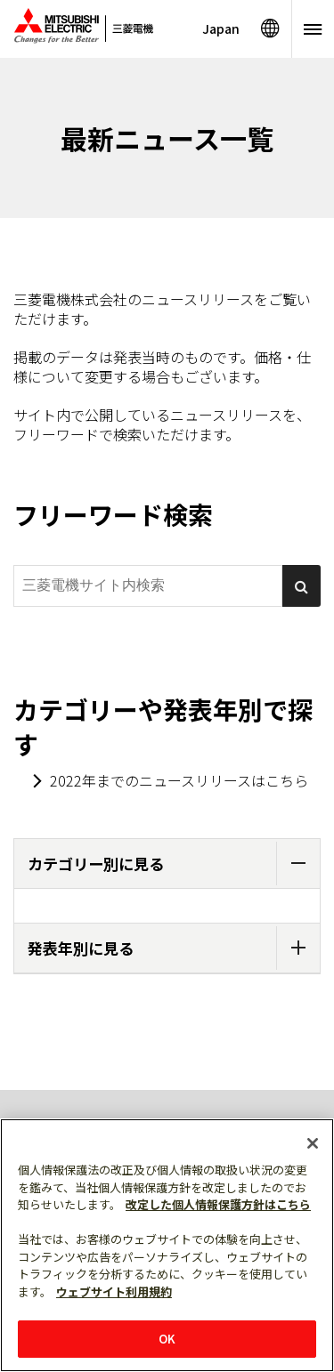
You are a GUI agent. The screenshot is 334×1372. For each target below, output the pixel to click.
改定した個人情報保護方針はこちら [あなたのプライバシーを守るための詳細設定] (218, 1204)
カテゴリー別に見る (174, 863)
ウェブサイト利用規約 (114, 1291)
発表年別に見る (174, 948)
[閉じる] (312, 1143)
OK (167, 1338)
